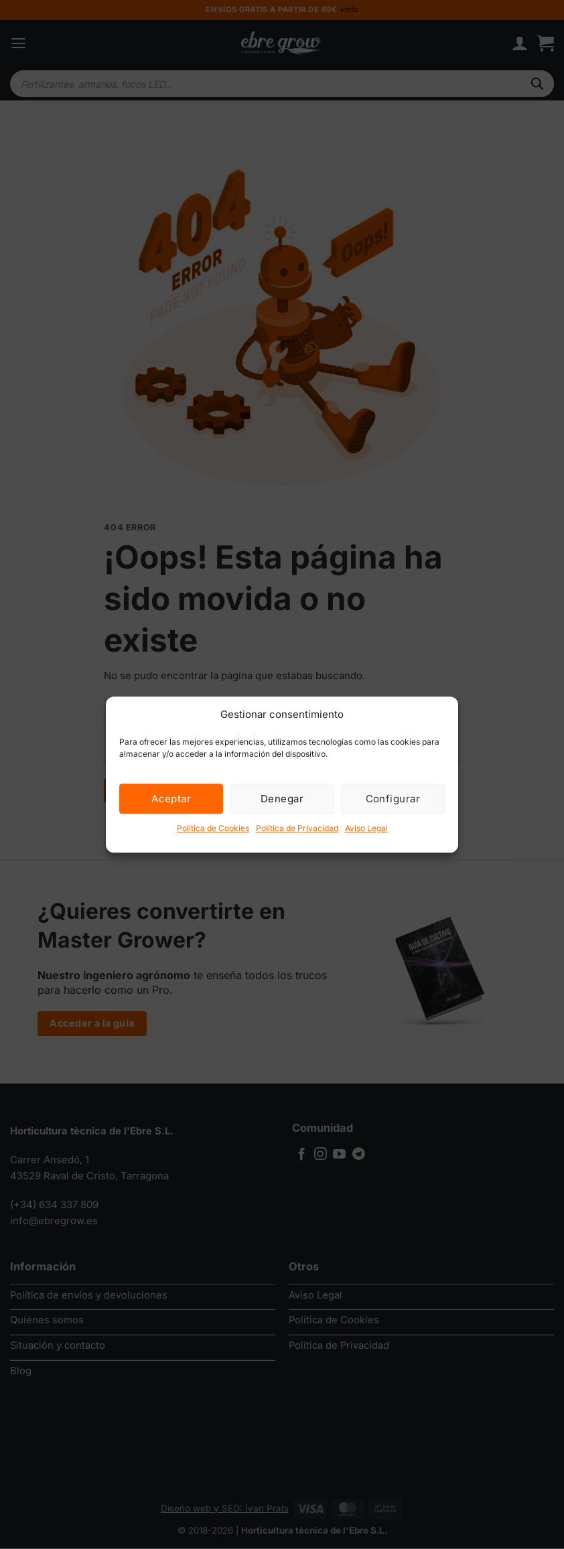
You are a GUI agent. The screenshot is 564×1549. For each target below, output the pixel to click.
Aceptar (171, 798)
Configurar (393, 798)
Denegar (282, 798)
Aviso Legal (366, 828)
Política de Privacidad (297, 828)
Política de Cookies (213, 828)
